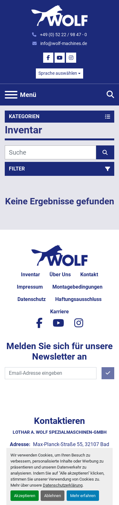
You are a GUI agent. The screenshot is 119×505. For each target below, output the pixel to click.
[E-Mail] (50, 373)
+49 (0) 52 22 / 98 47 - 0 (63, 34)
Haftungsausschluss (78, 299)
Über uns (60, 275)
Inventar (30, 275)
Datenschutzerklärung (63, 485)
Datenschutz (31, 299)
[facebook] (48, 58)
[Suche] (50, 152)
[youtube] (60, 58)
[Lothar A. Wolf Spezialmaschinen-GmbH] (59, 255)
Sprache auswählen (57, 73)
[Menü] (11, 95)
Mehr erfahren (83, 495)
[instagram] (71, 58)
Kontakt (89, 275)
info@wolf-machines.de (63, 43)
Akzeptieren (24, 495)
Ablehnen (52, 495)
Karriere (59, 312)
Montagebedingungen (77, 287)
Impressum (30, 287)
